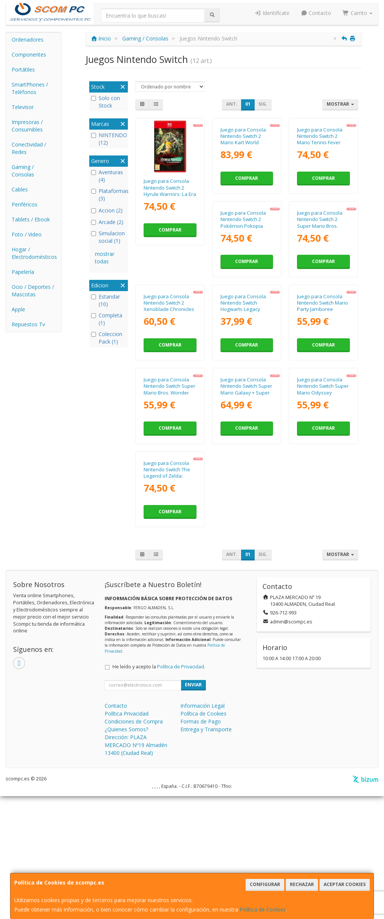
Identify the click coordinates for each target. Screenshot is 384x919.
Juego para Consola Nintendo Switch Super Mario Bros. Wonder (323, 458)
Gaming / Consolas (23, 170)
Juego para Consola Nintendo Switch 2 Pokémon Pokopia (166, 323)
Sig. (262, 104)
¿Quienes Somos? (126, 852)
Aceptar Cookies (345, 884)
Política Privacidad (126, 836)
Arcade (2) (107, 222)
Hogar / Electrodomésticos (34, 253)
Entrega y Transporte (206, 852)
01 (247, 104)
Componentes (29, 54)
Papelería (23, 271)
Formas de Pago (200, 844)
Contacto (316, 12)
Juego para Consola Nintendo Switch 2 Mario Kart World (243, 187)
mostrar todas (104, 257)
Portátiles (23, 69)
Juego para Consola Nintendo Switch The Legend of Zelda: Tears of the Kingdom (322, 596)
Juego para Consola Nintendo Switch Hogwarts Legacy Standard (166, 461)
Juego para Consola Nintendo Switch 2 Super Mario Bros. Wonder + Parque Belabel (243, 329)
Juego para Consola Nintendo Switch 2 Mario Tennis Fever (319, 187)
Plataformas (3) (108, 194)
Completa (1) (106, 319)
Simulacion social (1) (108, 237)
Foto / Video (27, 234)
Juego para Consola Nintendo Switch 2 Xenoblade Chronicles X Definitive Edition (322, 326)
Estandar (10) (105, 300)
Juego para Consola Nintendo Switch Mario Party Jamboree (246, 458)
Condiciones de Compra (134, 844)
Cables (20, 189)
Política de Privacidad (180, 789)
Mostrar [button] (340, 104)
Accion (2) (107, 210)
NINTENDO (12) (108, 138)
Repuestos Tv (28, 324)
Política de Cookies (263, 909)
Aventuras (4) (107, 176)
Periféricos (25, 204)
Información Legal (202, 828)
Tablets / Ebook (31, 219)
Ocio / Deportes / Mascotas (33, 290)
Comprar (170, 230)
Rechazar (302, 884)
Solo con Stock (105, 101)
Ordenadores (28, 39)
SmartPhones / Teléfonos (30, 88)
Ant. (231, 104)
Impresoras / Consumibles (27, 125)
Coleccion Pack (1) (106, 337)
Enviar (193, 807)
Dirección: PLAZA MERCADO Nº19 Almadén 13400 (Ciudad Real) (136, 867)
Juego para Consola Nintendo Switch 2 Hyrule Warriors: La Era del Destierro (170, 191)
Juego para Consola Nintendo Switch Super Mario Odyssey (246, 592)
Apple (18, 309)
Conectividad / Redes (29, 148)
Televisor (23, 107)
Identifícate (272, 12)
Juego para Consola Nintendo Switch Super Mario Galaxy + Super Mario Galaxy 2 (169, 596)
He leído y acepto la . (158, 789)
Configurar (265, 884)
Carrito (357, 12)
